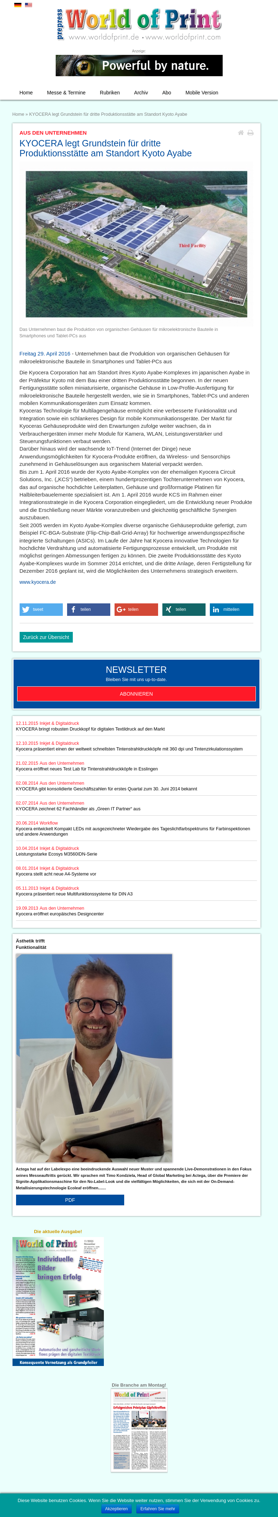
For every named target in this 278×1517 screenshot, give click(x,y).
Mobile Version (202, 92)
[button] (41, 609)
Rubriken (110, 92)
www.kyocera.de (38, 582)
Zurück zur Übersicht (46, 637)
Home (26, 92)
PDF (70, 1200)
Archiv (141, 92)
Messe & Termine (66, 92)
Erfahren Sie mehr (157, 1508)
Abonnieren (136, 694)
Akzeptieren (116, 1508)
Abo (166, 92)
